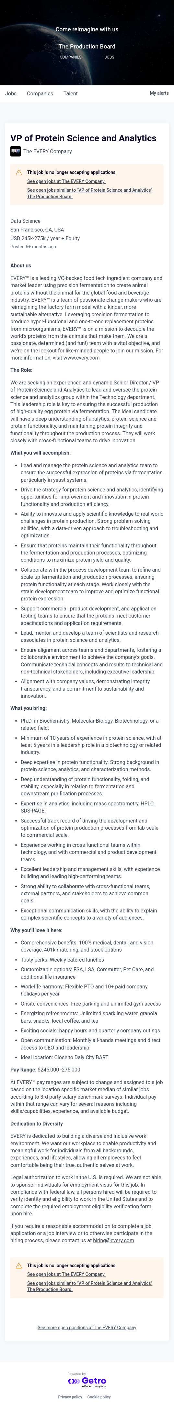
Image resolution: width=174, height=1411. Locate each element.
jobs (11, 94)
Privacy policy (70, 1397)
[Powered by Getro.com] (87, 1380)
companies (40, 94)
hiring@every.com (113, 1240)
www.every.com (82, 358)
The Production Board (87, 46)
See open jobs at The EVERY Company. (66, 181)
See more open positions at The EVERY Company (87, 1327)
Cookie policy (99, 1397)
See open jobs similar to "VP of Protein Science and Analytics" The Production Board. (89, 193)
